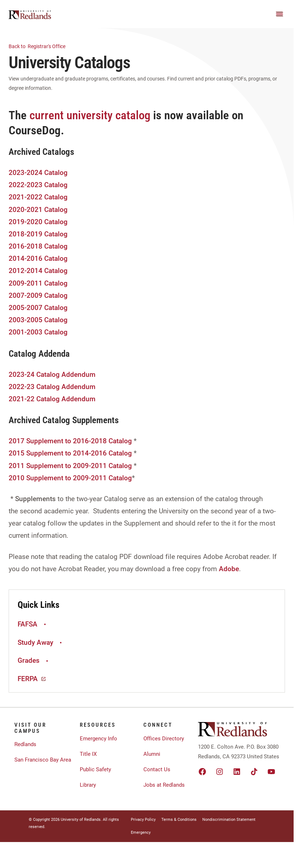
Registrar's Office (41, 45)
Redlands (25, 744)
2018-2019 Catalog (38, 234)
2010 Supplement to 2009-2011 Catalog (70, 478)
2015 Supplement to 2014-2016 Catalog (71, 453)
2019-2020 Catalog (38, 222)
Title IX (88, 754)
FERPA (32, 679)
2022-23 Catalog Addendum (52, 387)
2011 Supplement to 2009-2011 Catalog (71, 466)
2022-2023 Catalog (38, 185)
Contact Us (156, 769)
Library (88, 785)
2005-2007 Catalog (38, 308)
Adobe (229, 569)
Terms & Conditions (179, 819)
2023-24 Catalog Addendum (52, 374)
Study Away (41, 642)
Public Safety (95, 769)
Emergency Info (98, 738)
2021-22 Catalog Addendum (52, 399)
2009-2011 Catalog (38, 283)
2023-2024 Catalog (38, 172)
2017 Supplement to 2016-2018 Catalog (70, 441)
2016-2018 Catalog (38, 246)
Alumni (151, 754)
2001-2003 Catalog (38, 332)
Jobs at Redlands (164, 785)
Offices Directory (163, 738)
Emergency (141, 832)
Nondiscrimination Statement (229, 819)
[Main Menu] (279, 14)
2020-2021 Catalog (38, 209)
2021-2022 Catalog (38, 197)
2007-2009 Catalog (38, 295)
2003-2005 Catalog (38, 320)
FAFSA (33, 624)
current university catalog (89, 115)
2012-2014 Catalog (38, 271)
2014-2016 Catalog (38, 258)
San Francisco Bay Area (42, 760)
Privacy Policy (143, 819)
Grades (34, 660)
